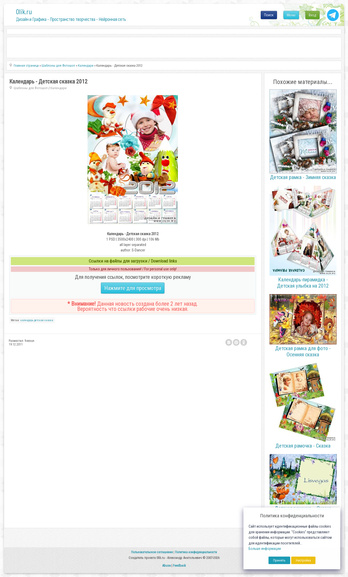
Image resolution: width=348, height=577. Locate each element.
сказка (48, 320)
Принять (279, 560)
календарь (26, 320)
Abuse (166, 565)
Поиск (269, 15)
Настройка (303, 560)
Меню (291, 15)
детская (39, 320)
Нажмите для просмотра (132, 288)
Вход (312, 15)
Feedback (179, 565)
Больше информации (265, 549)
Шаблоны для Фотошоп (31, 88)
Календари (58, 88)
